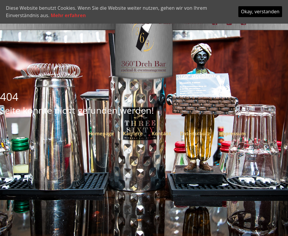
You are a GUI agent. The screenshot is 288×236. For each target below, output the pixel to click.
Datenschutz (195, 133)
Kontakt (161, 133)
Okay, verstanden (260, 11)
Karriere (133, 133)
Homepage (101, 133)
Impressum (232, 133)
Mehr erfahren (68, 15)
